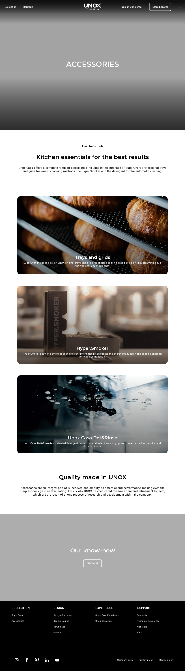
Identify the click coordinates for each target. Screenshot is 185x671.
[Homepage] (92, 7)
